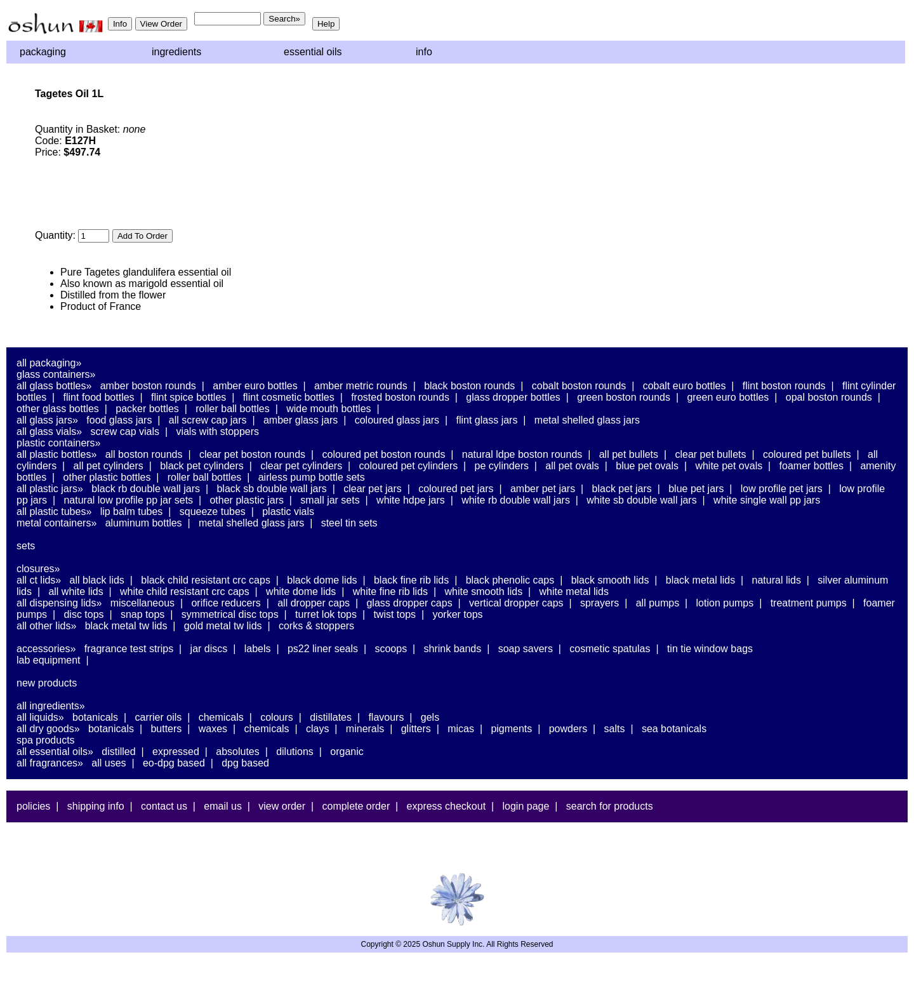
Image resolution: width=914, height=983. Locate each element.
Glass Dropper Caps (409, 603)
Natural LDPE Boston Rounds (522, 454)
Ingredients (176, 51)
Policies (33, 806)
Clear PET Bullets (710, 454)
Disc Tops (83, 614)
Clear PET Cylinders (301, 465)
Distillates (331, 717)
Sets (26, 545)
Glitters (416, 728)
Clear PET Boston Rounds (252, 454)
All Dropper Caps (313, 603)
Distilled (118, 751)
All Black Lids (97, 580)
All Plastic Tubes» (54, 511)
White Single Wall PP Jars (766, 500)
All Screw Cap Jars (208, 420)
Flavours (386, 717)
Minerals (365, 728)
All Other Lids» (46, 625)
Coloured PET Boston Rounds (384, 454)
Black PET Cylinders (202, 465)
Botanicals (95, 717)
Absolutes (238, 751)
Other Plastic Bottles (107, 477)
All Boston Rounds (144, 454)
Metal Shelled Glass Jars (587, 420)
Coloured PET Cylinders (408, 465)
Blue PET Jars (696, 488)
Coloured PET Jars (455, 488)
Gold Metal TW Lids (223, 625)
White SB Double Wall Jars (641, 500)
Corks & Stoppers (316, 625)
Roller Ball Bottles (232, 408)
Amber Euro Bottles (255, 385)
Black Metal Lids (700, 580)
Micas (460, 728)
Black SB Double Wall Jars (271, 488)
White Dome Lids (301, 591)
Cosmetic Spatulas (609, 648)
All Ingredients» (51, 705)
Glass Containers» (56, 374)
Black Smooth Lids (610, 580)
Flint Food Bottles (99, 397)
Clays (317, 728)
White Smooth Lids (483, 591)
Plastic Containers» (59, 443)
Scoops (390, 648)
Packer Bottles (147, 408)
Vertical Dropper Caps (516, 603)
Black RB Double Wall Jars (145, 488)
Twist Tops (394, 614)
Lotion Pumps (725, 603)
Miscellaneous (142, 603)
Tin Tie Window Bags (710, 648)
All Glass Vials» (49, 431)
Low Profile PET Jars (782, 488)
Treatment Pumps (809, 603)
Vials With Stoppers (217, 431)
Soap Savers (525, 648)
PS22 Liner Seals (323, 648)
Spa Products (46, 740)
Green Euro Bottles (728, 397)
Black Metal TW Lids (126, 625)
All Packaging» (49, 363)
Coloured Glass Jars (397, 420)
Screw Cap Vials (125, 431)
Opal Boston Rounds (829, 397)
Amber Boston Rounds (148, 385)
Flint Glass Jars (487, 420)
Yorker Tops (457, 614)
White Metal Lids (574, 591)
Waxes (213, 728)
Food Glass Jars (119, 420)
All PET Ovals (572, 465)
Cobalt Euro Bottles (684, 385)
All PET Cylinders (108, 465)
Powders (568, 728)
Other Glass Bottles (58, 408)
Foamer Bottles (811, 465)
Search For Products (609, 806)
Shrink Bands (453, 648)
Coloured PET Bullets (807, 454)
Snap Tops (142, 614)
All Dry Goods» (48, 728)
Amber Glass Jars (300, 420)
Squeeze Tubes (213, 511)
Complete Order (356, 806)
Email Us (223, 806)
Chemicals (221, 717)
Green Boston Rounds (623, 397)
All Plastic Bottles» (56, 454)
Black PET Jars (622, 488)
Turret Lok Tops (326, 614)
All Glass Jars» (47, 420)
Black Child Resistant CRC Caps (205, 580)
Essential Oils (313, 51)
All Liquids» (40, 717)
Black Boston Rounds (469, 385)
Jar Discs (209, 648)
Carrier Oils (158, 717)
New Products (47, 683)
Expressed (175, 751)
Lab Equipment (49, 660)
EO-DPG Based (174, 763)
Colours (276, 717)
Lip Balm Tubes (131, 511)
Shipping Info (95, 806)
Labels (257, 648)
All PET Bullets (628, 454)
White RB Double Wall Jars (515, 500)
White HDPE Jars (410, 500)
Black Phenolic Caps (510, 580)
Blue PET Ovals (647, 465)
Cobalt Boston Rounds (579, 385)
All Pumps (657, 603)
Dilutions (295, 751)
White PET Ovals (728, 465)
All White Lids (75, 591)
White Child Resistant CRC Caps (184, 591)
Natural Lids (776, 580)
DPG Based (245, 763)
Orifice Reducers (225, 603)
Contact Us (164, 806)
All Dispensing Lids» (59, 603)
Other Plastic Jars (246, 500)
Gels (430, 717)
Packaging (43, 51)
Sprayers (599, 603)
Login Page (526, 806)
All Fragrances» (50, 763)
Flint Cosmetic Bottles (288, 397)
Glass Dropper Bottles (513, 397)
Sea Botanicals (674, 728)
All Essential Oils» (55, 751)
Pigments (511, 728)
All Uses (108, 763)
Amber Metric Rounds (360, 385)
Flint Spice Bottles (188, 397)
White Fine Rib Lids (390, 591)
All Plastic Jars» (50, 488)
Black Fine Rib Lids (411, 580)
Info (424, 51)
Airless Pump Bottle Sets (311, 477)
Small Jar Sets (329, 500)
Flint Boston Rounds (784, 385)
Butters (166, 728)
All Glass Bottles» (54, 385)
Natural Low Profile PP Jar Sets (128, 500)
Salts (614, 728)
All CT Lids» (39, 580)
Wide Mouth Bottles (328, 408)
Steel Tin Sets (349, 523)
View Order (281, 806)
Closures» (38, 568)
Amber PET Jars (542, 488)
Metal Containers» (56, 523)
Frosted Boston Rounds (400, 397)
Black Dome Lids (322, 580)
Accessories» (46, 648)
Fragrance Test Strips (129, 648)
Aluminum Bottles (143, 523)
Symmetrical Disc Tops (230, 614)
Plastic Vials (288, 511)
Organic (346, 751)
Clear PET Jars (372, 488)
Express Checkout (446, 806)
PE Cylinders (502, 465)
